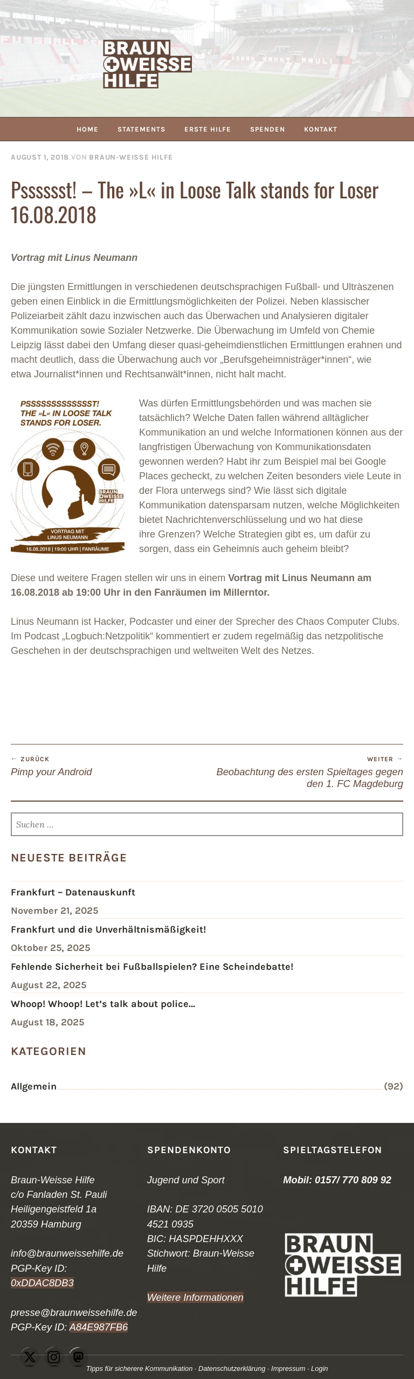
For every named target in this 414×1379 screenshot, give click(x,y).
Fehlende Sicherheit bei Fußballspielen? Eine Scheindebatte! (152, 967)
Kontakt (320, 129)
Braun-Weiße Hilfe (130, 157)
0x (16, 1282)
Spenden (267, 129)
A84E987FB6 (99, 1327)
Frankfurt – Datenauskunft (73, 892)
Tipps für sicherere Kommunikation (139, 1368)
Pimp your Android (109, 766)
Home (88, 129)
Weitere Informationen (195, 1297)
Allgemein (34, 1086)
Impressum (288, 1368)
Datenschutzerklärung (231, 1368)
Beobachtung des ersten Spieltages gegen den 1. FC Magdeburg (305, 772)
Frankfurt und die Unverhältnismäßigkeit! (108, 929)
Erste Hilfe (207, 129)
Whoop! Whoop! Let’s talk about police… (103, 1004)
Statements (141, 129)
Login (319, 1368)
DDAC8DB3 (47, 1282)
